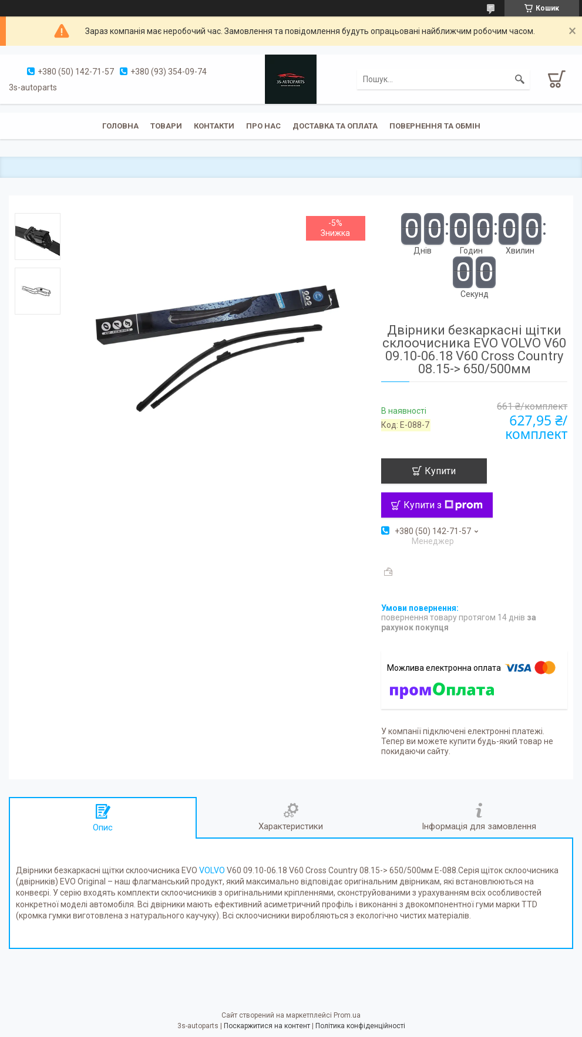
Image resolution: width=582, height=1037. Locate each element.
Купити (440, 471)
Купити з (443, 505)
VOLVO (212, 870)
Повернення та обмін (434, 125)
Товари (166, 125)
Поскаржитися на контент (267, 1026)
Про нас (263, 125)
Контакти (214, 125)
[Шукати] (519, 79)
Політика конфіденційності (360, 1026)
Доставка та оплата (335, 125)
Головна (120, 125)
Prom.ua (347, 1015)
